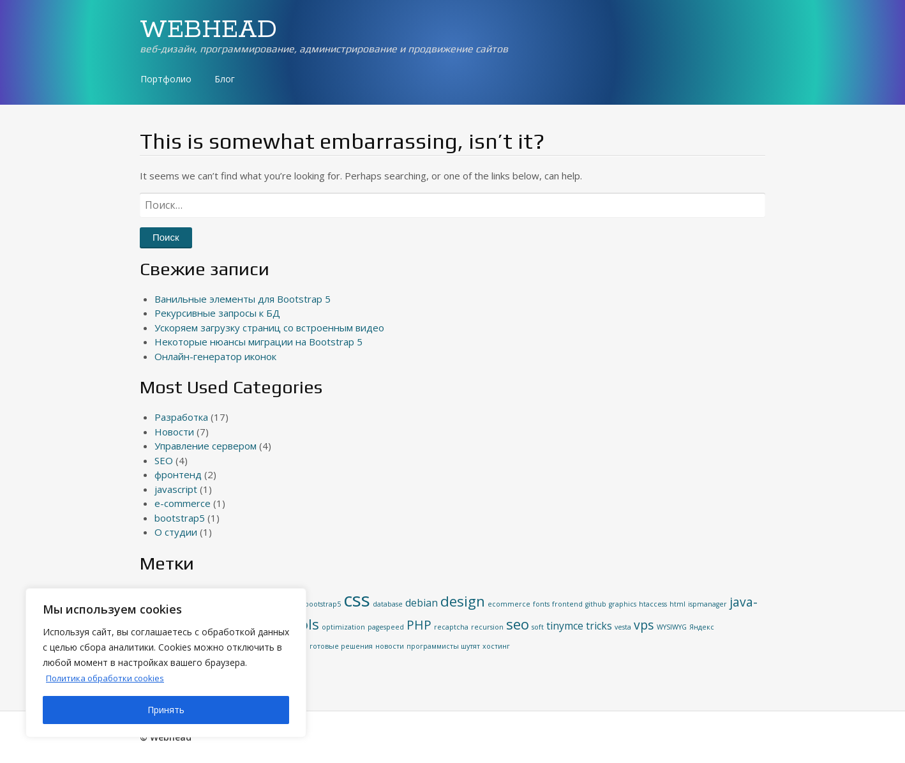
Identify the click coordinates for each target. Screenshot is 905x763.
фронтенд (178, 474)
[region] (166, 662)
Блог (224, 79)
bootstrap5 (179, 517)
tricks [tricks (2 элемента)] (599, 626)
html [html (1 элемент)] (677, 604)
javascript (175, 489)
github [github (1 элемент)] (595, 604)
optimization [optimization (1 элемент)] (343, 627)
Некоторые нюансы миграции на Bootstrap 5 (258, 341)
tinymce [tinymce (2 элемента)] (564, 626)
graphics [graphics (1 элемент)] (622, 604)
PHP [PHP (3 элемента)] (419, 624)
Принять (165, 710)
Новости (174, 431)
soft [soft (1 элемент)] (538, 627)
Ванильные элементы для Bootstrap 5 (242, 298)
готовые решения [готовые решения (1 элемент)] (341, 646)
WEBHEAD (208, 30)
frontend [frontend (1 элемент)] (567, 604)
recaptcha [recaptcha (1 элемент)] (451, 627)
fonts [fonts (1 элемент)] (541, 604)
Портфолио (165, 79)
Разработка (181, 417)
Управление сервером (205, 445)
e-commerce (182, 503)
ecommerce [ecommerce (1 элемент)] (509, 604)
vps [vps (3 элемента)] (644, 624)
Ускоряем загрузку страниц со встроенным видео (269, 327)
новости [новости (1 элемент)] (389, 646)
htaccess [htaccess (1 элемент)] (653, 604)
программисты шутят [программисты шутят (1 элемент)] (443, 646)
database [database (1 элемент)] (388, 604)
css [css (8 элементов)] (356, 599)
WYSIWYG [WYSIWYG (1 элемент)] (672, 627)
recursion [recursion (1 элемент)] (487, 627)
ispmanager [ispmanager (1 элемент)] (707, 604)
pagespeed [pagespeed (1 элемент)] (386, 627)
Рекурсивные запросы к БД (217, 312)
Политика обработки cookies (109, 678)
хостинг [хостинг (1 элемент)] (496, 646)
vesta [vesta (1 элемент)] (623, 627)
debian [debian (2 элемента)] (421, 603)
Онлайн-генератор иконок (215, 356)
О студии (175, 531)
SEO (163, 460)
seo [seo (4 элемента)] (517, 623)
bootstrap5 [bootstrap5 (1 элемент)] (322, 604)
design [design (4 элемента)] (462, 600)
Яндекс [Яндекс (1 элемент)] (701, 627)
